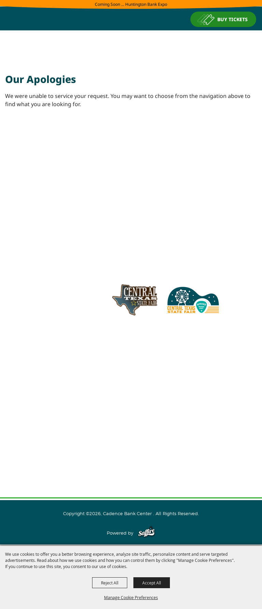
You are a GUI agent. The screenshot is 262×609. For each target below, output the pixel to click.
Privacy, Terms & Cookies (131, 460)
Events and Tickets (131, 394)
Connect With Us (131, 427)
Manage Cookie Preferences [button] (131, 597)
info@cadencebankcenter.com (160, 346)
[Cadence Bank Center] (131, 45)
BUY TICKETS (232, 19)
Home (131, 373)
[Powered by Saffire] (146, 533)
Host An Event (131, 405)
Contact (131, 438)
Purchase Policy (131, 471)
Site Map (131, 449)
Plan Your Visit (131, 416)
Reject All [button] (109, 582)
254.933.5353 (217, 346)
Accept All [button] (151, 582)
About (131, 383)
